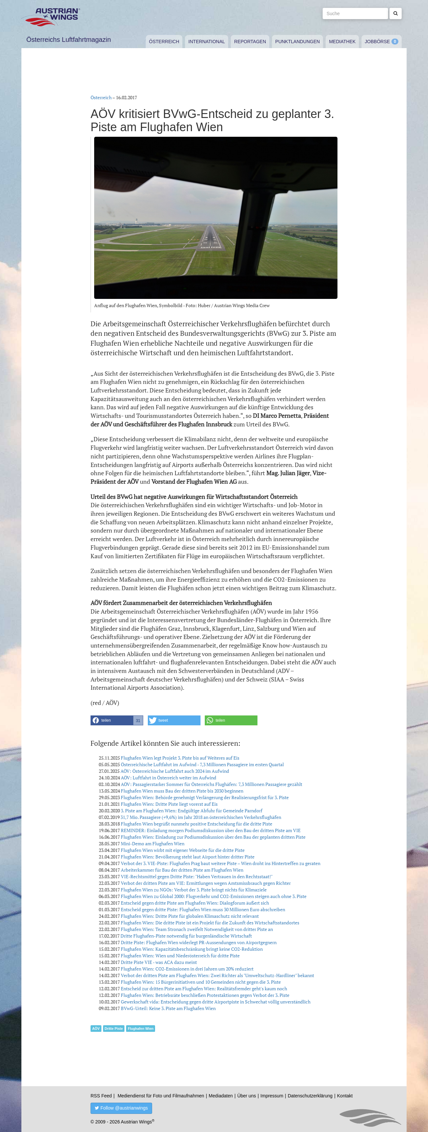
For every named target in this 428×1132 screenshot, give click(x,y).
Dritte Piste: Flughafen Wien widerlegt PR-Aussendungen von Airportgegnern (199, 942)
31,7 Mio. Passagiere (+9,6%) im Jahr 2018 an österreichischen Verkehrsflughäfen (200, 817)
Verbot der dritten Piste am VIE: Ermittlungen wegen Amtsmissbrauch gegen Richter (206, 883)
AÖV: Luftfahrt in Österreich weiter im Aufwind (168, 777)
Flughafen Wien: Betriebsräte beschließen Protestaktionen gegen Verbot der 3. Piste (205, 995)
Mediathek (342, 41)
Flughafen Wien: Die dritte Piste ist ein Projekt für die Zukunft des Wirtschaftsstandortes (210, 922)
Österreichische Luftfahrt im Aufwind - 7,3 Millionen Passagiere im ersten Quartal (202, 764)
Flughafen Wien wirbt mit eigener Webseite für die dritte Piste (183, 850)
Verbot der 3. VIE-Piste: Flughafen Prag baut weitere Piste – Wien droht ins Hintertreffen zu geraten (220, 863)
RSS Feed (101, 1095)
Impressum (271, 1095)
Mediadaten (221, 1095)
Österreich (164, 41)
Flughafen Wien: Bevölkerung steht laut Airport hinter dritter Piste (187, 857)
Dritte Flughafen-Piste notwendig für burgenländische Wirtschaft (186, 936)
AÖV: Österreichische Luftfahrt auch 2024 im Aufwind (174, 771)
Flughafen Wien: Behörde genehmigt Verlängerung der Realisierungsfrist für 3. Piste (205, 797)
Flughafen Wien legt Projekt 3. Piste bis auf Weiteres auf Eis (180, 758)
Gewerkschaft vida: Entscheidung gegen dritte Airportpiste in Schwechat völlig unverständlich (215, 1002)
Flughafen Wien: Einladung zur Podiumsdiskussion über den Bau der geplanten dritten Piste (213, 837)
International (206, 41)
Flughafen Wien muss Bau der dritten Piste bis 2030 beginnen (182, 791)
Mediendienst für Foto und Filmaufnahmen (161, 1095)
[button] (117, 720)
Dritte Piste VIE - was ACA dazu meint (159, 962)
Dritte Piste (114, 1028)
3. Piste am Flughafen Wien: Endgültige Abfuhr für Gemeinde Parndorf (191, 810)
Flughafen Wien (140, 1028)
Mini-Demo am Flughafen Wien (152, 843)
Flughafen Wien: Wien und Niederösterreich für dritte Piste (180, 955)
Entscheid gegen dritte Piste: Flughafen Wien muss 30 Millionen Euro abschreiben (203, 909)
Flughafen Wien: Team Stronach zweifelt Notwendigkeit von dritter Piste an (197, 929)
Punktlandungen (297, 41)
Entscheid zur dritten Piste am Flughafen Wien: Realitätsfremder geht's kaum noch (204, 988)
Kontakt (345, 1095)
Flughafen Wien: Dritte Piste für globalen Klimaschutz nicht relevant (190, 916)
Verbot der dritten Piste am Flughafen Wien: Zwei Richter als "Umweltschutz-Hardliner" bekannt (217, 975)
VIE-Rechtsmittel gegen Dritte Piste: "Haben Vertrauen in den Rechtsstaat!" (197, 876)
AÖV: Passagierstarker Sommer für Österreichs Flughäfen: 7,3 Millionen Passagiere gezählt (211, 784)
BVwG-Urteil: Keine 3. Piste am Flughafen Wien (168, 1008)
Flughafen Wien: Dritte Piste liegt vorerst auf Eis (169, 804)
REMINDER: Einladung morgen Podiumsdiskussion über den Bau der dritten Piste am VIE (211, 830)
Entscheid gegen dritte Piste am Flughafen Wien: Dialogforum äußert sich (195, 903)
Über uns (246, 1095)
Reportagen (250, 41)
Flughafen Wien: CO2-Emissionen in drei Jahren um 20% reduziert (187, 969)
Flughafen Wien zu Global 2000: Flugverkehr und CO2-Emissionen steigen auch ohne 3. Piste (214, 896)
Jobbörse (377, 41)
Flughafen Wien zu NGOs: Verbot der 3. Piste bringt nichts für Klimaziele (194, 889)
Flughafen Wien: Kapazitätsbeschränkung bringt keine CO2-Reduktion (192, 949)
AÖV (96, 1028)
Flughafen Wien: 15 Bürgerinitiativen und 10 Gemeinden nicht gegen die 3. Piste (201, 982)
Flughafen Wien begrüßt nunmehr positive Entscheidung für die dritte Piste (196, 824)
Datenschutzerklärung (310, 1095)
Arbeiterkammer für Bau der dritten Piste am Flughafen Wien (182, 870)
